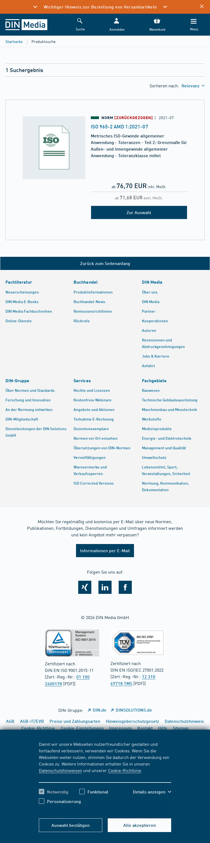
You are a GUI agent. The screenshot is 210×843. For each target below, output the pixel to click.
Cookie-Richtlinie (124, 770)
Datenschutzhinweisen (60, 770)
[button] (116, 25)
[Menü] (193, 24)
